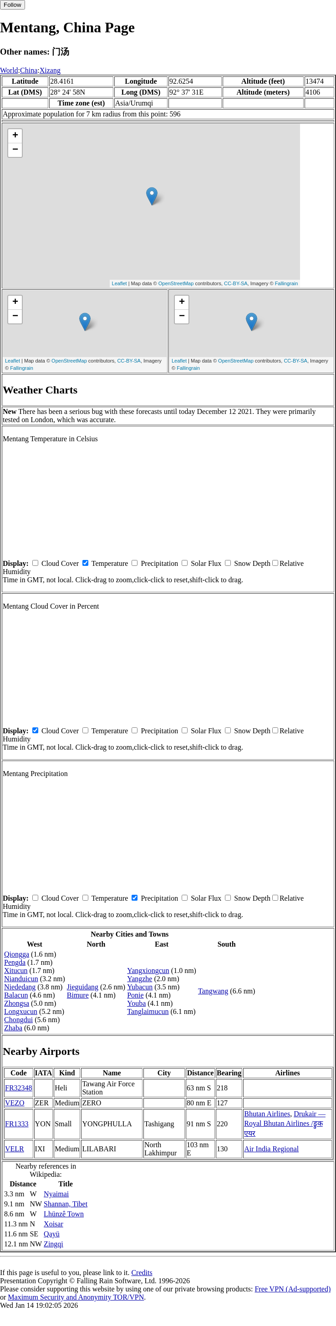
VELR (14, 1149)
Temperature (110, 563)
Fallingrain (286, 283)
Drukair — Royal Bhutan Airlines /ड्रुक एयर (285, 1123)
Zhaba (13, 1028)
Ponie (135, 995)
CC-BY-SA (236, 283)
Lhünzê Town (64, 1214)
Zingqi (53, 1244)
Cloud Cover (60, 563)
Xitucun (16, 970)
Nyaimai (56, 1194)
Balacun (16, 995)
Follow (12, 4)
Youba (136, 1003)
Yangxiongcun (148, 970)
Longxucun (20, 1011)
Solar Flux (206, 563)
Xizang (50, 70)
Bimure (78, 995)
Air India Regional (271, 1149)
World (9, 70)
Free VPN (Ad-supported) (293, 1289)
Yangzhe (139, 979)
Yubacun (140, 987)
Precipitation (159, 563)
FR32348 (18, 1088)
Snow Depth (252, 563)
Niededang (20, 987)
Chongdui (18, 1019)
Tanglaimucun (147, 1011)
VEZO (15, 1103)
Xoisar (53, 1224)
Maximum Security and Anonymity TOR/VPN (76, 1297)
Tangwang (213, 991)
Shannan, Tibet (65, 1204)
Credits (141, 1272)
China (28, 70)
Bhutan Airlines (267, 1114)
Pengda (14, 962)
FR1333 (17, 1124)
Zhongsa (16, 1003)
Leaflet (119, 283)
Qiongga (16, 954)
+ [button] (15, 136)
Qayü (52, 1234)
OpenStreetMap (176, 283)
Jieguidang (82, 987)
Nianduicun (21, 979)
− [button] (15, 150)
